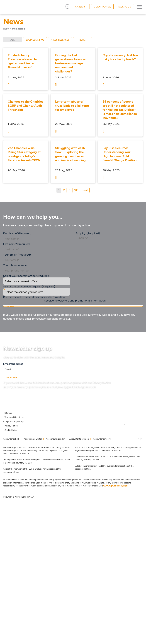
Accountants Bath (11, 439)
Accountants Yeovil (102, 439)
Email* (13, 363)
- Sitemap (7, 413)
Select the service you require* (29, 286)
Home (6, 28)
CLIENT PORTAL (102, 6)
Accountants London (55, 439)
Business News (35, 39)
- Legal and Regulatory (13, 421)
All (12, 39)
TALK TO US (124, 6)
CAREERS (80, 6)
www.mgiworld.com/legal (115, 486)
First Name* (17, 233)
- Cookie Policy (10, 430)
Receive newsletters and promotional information (75, 300)
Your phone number (15, 265)
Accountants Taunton (79, 439)
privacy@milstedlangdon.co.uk (51, 318)
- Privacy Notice (10, 426)
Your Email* (17, 254)
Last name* (17, 244)
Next (85, 190)
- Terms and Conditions (13, 417)
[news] (141, 438)
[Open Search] (67, 6)
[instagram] (138, 438)
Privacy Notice (101, 314)
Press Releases (60, 39)
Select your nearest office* (26, 275)
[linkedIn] (135, 438)
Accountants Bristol (32, 439)
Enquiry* (88, 233)
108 (76, 190)
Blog (83, 39)
